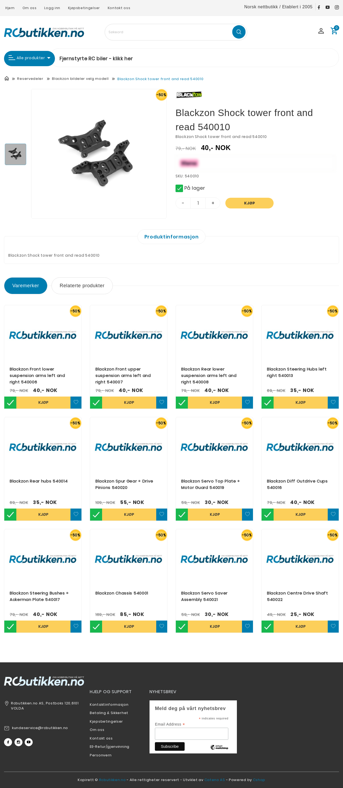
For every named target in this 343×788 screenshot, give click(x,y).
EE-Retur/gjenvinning (109, 746)
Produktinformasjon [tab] (171, 236)
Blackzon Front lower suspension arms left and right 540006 (37, 375)
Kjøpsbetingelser (84, 8)
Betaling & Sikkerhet (109, 712)
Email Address (170, 724)
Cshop (259, 779)
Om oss (30, 8)
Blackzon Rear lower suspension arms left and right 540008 (209, 375)
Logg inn (52, 8)
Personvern (101, 755)
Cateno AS (214, 779)
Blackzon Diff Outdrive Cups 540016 (297, 484)
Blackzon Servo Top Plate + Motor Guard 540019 (210, 484)
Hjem (10, 8)
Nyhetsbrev (163, 692)
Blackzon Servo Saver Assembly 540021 (204, 596)
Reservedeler (30, 78)
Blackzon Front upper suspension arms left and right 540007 (123, 375)
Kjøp (249, 203)
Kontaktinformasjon (109, 704)
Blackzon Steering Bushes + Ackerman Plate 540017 (39, 596)
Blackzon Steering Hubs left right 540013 (297, 372)
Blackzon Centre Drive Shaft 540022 (297, 596)
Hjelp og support (111, 692)
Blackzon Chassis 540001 (121, 593)
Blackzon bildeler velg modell (80, 78)
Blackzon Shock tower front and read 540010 (160, 78)
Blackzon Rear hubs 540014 (39, 481)
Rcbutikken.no (112, 779)
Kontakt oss (119, 8)
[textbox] (176, 32)
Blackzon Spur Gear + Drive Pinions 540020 (124, 484)
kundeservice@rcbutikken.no (40, 727)
